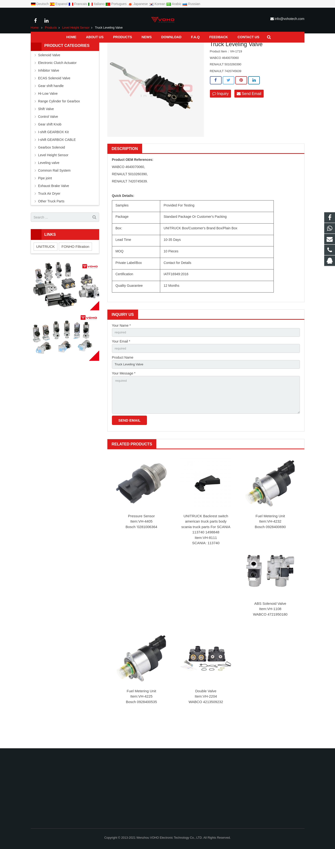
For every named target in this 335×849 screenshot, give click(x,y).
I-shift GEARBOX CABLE (57, 159)
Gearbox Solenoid (51, 167)
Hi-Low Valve (48, 113)
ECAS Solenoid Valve (54, 98)
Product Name (122, 378)
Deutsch (40, 4)
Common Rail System (54, 190)
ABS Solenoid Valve (270, 628)
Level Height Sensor (75, 47)
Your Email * (121, 362)
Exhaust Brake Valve (53, 205)
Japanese (138, 4)
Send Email (249, 113)
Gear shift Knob (49, 144)
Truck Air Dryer (49, 213)
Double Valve (205, 715)
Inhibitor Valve (48, 90)
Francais (78, 4)
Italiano (96, 4)
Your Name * (121, 345)
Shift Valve (46, 129)
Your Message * (123, 395)
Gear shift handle (51, 105)
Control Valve (48, 136)
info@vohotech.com (290, 19)
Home (35, 47)
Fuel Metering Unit (270, 540)
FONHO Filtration (75, 266)
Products (51, 47)
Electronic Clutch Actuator (57, 82)
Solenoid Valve (49, 75)
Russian (191, 4)
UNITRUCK (45, 266)
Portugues (116, 4)
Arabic (174, 4)
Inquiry (220, 113)
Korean (157, 4)
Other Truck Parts (51, 221)
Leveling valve (49, 182)
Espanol (59, 4)
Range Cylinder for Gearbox (59, 121)
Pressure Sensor (141, 540)
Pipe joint (45, 198)
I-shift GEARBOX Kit (53, 152)
